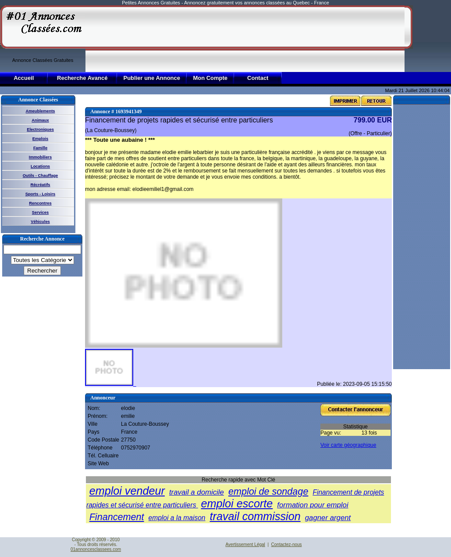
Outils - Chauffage (40, 175)
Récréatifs (40, 185)
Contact (257, 78)
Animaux (40, 120)
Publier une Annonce (151, 78)
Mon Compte (210, 78)
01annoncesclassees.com (96, 549)
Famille (40, 148)
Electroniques (40, 129)
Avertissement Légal (245, 544)
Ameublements (40, 111)
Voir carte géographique (348, 445)
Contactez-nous (286, 544)
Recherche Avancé (82, 78)
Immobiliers (40, 157)
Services (40, 212)
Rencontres (40, 203)
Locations (40, 166)
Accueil (24, 78)
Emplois (40, 139)
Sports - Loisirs (40, 194)
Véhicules (40, 221)
